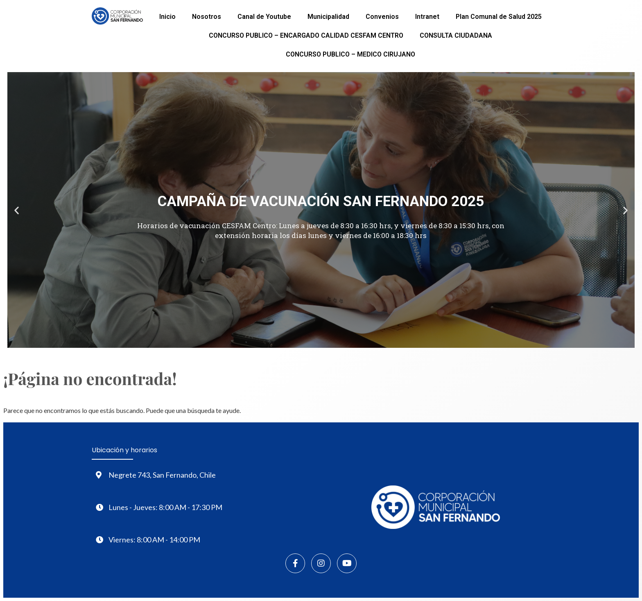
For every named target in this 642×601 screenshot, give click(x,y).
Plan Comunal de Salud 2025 (499, 16)
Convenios (382, 16)
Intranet (427, 16)
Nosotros (206, 16)
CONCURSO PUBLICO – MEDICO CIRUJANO (350, 54)
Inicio (167, 16)
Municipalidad (328, 16)
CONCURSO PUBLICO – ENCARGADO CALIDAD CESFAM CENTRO (306, 35)
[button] (16, 210)
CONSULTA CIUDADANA (456, 35)
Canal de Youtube (264, 16)
